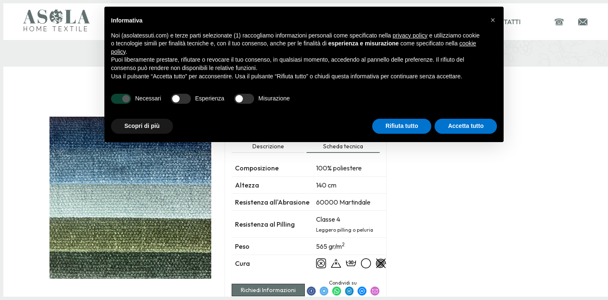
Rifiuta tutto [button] (402, 125)
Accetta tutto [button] (466, 125)
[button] (492, 20)
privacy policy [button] (410, 35)
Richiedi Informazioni (268, 290)
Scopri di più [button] (142, 125)
